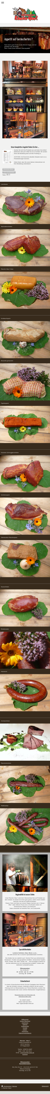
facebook (25, 1054)
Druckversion (6, 1086)
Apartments (25, 1023)
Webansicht (45, 1086)
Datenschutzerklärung (25, 1033)
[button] (8, 169)
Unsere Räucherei (25, 1021)
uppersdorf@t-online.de (27, 1052)
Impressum (25, 1031)
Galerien (25, 1024)
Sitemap (14, 1086)
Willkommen (25, 1019)
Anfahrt (25, 1029)
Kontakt (25, 1028)
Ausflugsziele (25, 1026)
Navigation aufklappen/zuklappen (25, 2)
